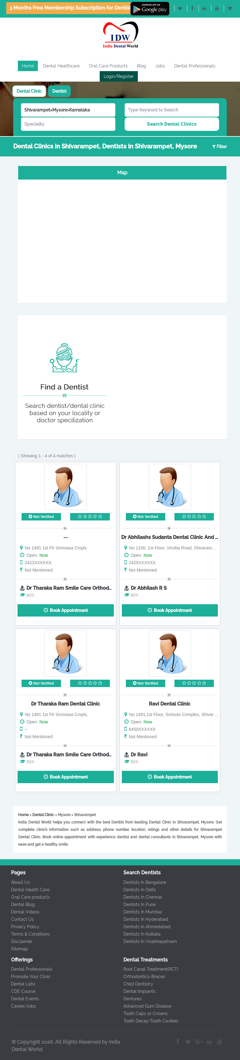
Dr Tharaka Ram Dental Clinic (65, 704)
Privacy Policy (20, 926)
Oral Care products (25, 897)
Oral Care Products (108, 65)
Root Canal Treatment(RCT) (146, 969)
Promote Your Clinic (26, 976)
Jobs (160, 65)
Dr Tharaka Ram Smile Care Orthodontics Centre (83, 588)
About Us (15, 882)
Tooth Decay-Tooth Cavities (145, 1020)
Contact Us (17, 919)
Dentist (59, 91)
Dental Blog (18, 904)
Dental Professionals (194, 65)
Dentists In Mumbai (137, 911)
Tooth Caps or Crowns (140, 1013)
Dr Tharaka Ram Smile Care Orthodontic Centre (82, 755)
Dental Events (20, 998)
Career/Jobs (18, 1006)
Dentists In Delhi (134, 889)
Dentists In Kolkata (137, 934)
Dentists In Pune (134, 904)
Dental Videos (20, 911)
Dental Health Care (25, 889)
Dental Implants (134, 991)
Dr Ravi (139, 755)
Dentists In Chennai (137, 897)
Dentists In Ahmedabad (142, 926)
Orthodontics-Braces (139, 976)
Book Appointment (66, 610)
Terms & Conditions (25, 934)
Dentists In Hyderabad (140, 919)
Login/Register (119, 76)
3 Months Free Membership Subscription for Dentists (72, 8)
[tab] (29, 91)
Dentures (127, 998)
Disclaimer (16, 941)
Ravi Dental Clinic (169, 704)
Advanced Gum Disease (142, 1006)
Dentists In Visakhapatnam (145, 941)
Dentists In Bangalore (139, 882)
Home (28, 65)
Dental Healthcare (61, 65)
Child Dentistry (133, 983)
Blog (141, 65)
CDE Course (18, 991)
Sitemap (14, 948)
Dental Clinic (29, 91)
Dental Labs (18, 983)
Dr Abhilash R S (149, 588)
